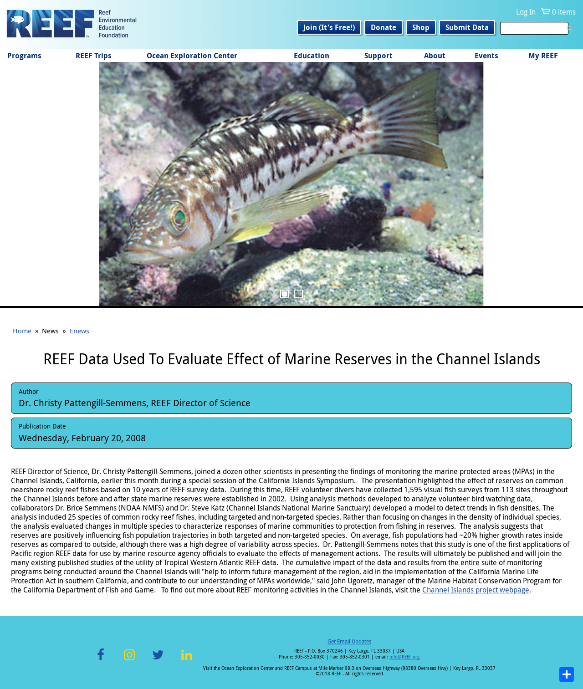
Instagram (129, 660)
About (434, 56)
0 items (564, 12)
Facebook (100, 660)
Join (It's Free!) (329, 27)
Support (378, 56)
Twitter (158, 660)
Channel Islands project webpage (475, 590)
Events (486, 56)
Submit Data (467, 27)
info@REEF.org (404, 657)
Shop (421, 27)
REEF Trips (94, 56)
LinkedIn (186, 660)
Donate (383, 27)
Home (22, 330)
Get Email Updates (349, 641)
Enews (79, 330)
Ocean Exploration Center (192, 56)
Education (311, 56)
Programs (24, 56)
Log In (526, 12)
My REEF (543, 56)
